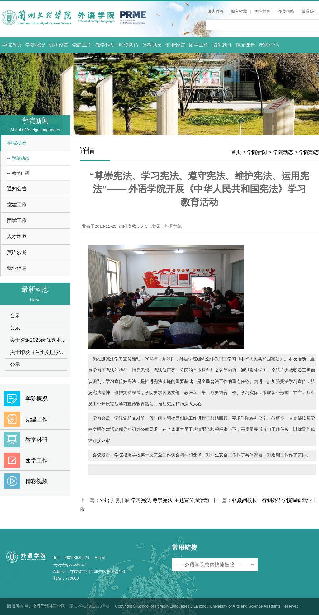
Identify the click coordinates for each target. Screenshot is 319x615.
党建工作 (82, 45)
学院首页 (262, 11)
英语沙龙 (17, 252)
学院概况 (35, 45)
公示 (15, 315)
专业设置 (175, 45)
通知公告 (17, 188)
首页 (236, 152)
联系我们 (309, 11)
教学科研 (105, 45)
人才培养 (17, 236)
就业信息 (17, 268)
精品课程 (245, 45)
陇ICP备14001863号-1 (89, 606)
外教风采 (152, 45)
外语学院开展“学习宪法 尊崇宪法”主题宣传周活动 (154, 500)
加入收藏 (239, 11)
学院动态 (283, 152)
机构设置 (59, 45)
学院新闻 (257, 152)
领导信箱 (286, 11)
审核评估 (269, 45)
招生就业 (222, 45)
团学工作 (199, 45)
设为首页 (215, 11)
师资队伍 (129, 45)
